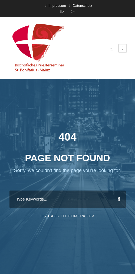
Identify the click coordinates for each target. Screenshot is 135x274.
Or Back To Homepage (68, 216)
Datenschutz (82, 6)
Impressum (57, 6)
